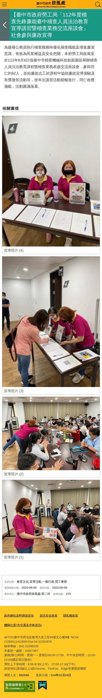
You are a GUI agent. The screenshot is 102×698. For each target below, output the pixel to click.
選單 (4, 4)
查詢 (97, 4)
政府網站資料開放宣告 (19, 615)
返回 (5, 25)
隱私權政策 (70, 615)
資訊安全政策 (48, 615)
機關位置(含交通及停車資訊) (23, 625)
